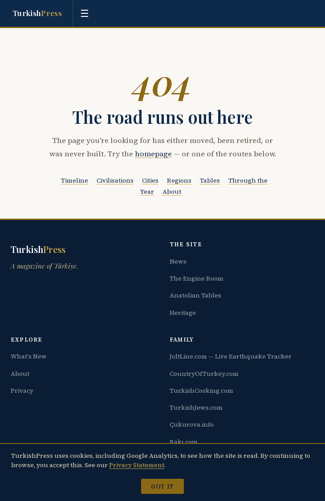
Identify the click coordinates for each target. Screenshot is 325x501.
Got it (162, 486)
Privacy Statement (136, 464)
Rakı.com (184, 441)
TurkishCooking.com (201, 390)
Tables (210, 180)
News (178, 261)
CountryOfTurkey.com (204, 373)
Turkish (37, 13)
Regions (179, 180)
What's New (29, 356)
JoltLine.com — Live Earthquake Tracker (231, 356)
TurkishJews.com (196, 407)
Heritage (183, 312)
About (171, 191)
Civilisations (115, 180)
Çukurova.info (192, 424)
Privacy (22, 390)
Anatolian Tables (195, 295)
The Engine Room (196, 278)
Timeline (74, 180)
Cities (150, 180)
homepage (153, 154)
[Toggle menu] (84, 13)
